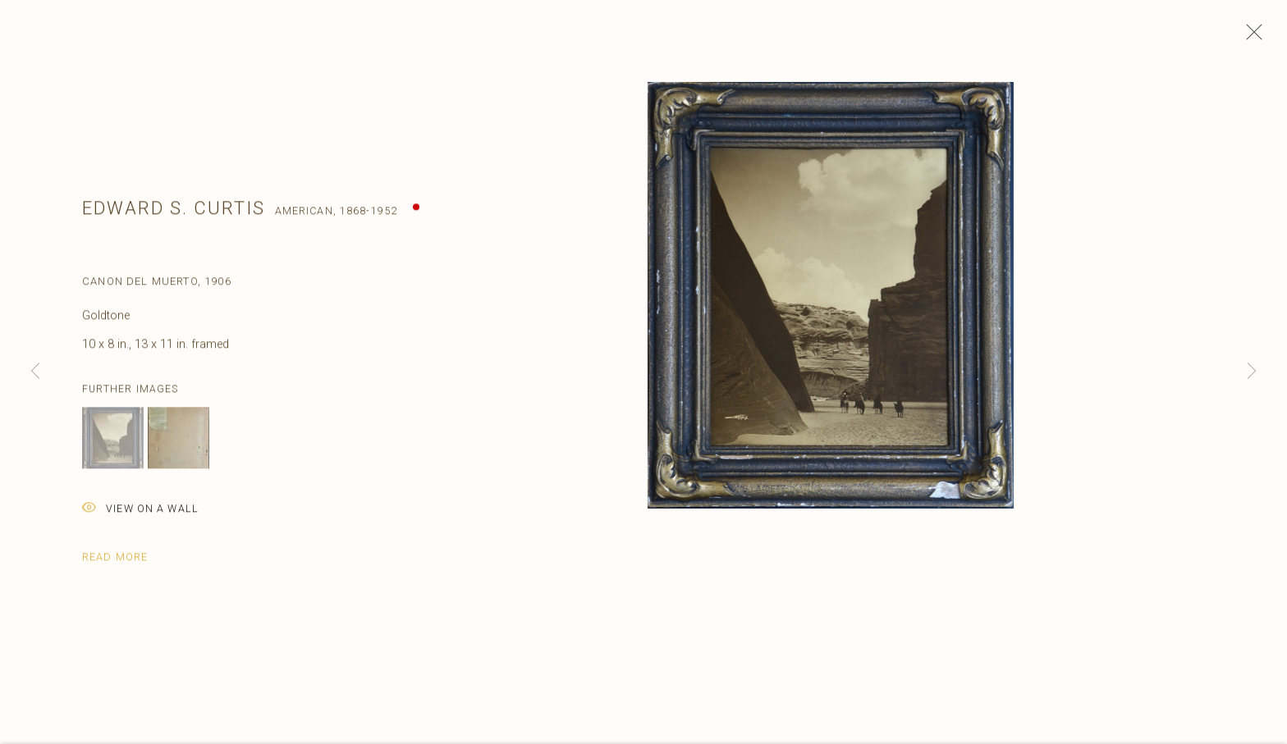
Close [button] (1250, 37)
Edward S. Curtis (173, 213)
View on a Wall (140, 515)
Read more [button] (115, 563)
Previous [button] (35, 372)
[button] (113, 444)
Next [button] (1251, 372)
